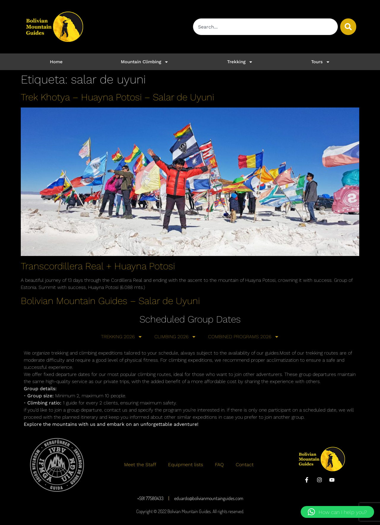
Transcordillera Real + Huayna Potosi (98, 266)
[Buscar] (348, 26)
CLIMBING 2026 (175, 336)
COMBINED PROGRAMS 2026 (243, 336)
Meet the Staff (140, 464)
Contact (245, 464)
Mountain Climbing (145, 62)
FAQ (219, 464)
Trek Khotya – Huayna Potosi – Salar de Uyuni (117, 97)
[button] (337, 512)
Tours (320, 62)
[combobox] (265, 26)
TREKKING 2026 (121, 336)
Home (56, 61)
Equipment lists (185, 464)
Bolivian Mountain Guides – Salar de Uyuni (110, 300)
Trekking (240, 62)
